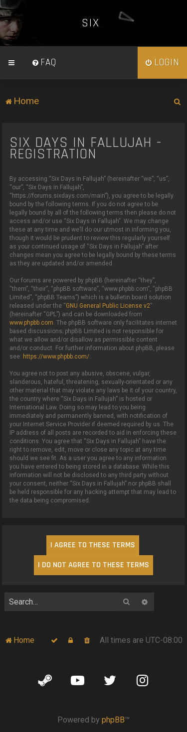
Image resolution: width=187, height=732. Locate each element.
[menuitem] (44, 63)
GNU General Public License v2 (108, 305)
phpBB (113, 720)
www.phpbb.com (31, 322)
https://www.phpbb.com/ (56, 356)
